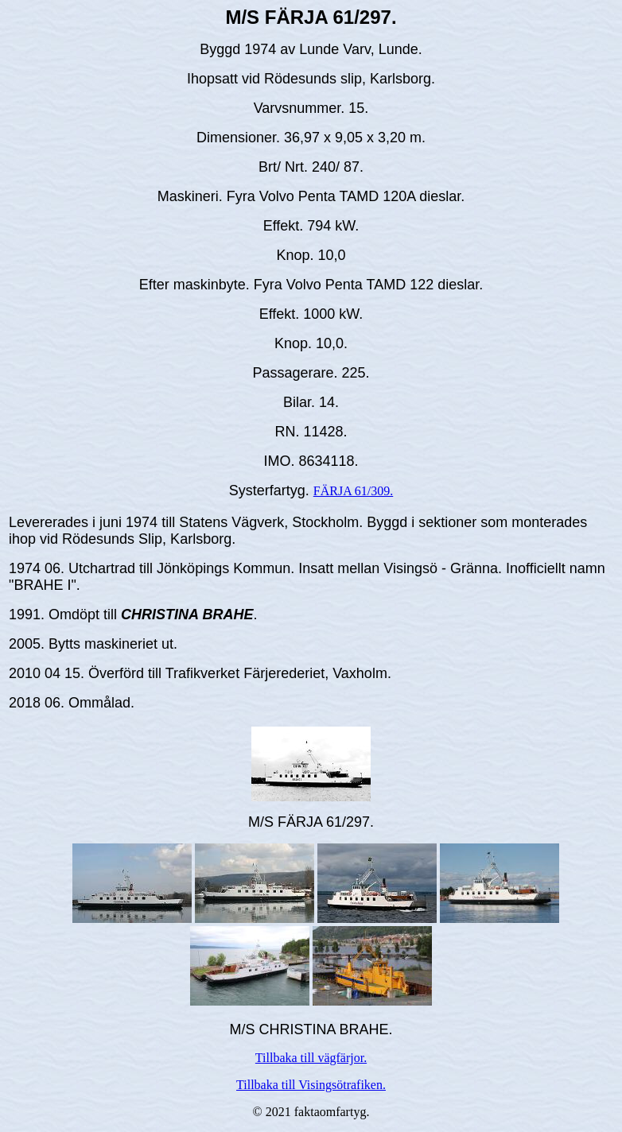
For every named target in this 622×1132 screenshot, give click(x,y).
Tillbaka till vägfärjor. (311, 1057)
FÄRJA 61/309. (353, 491)
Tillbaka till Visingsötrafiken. (311, 1084)
